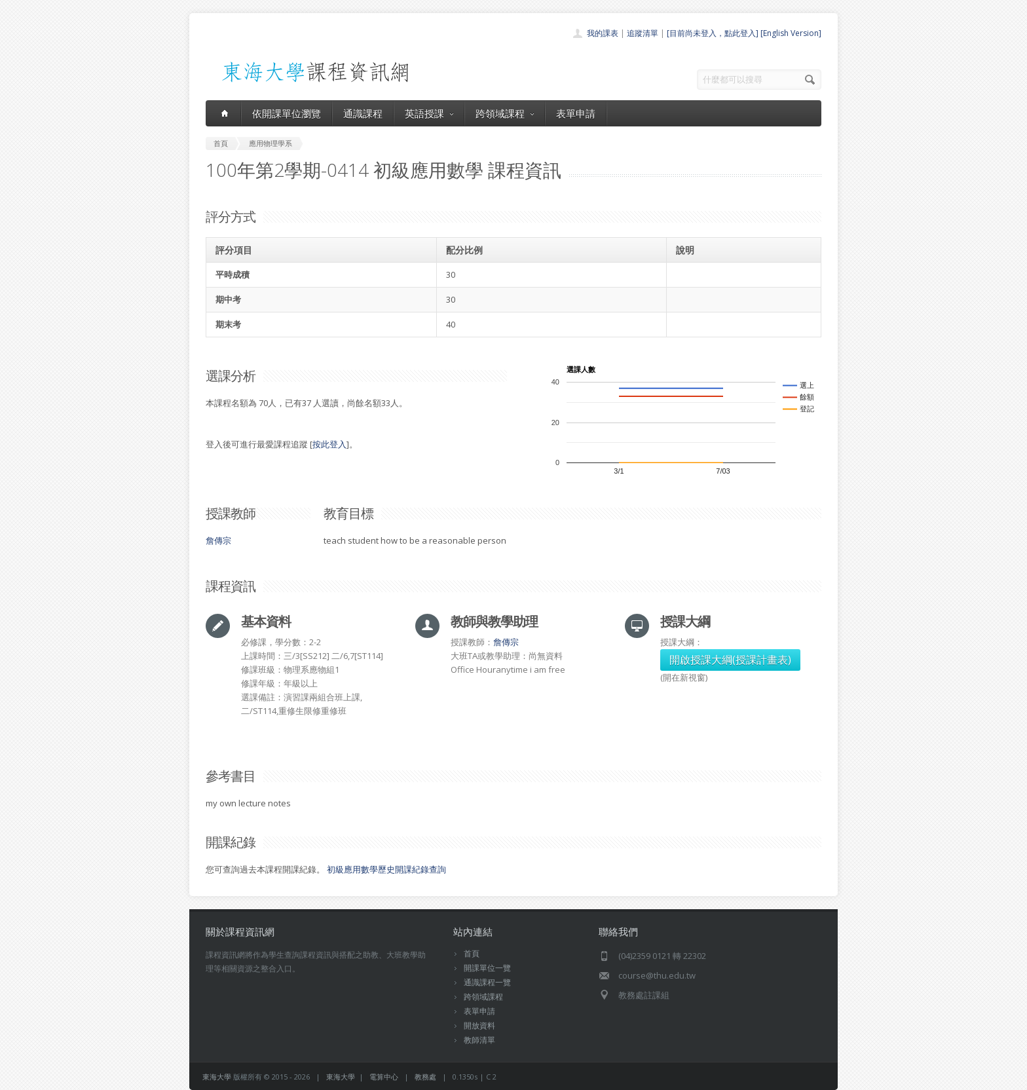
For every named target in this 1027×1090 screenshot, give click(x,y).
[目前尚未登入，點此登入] (712, 33)
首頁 (471, 953)
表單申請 (575, 113)
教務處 (425, 1076)
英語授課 (429, 113)
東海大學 (216, 1076)
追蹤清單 (642, 33)
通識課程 (363, 113)
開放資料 (479, 1025)
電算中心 (383, 1076)
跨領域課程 (505, 113)
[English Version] (790, 33)
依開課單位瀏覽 (286, 113)
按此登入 (329, 444)
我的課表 (602, 33)
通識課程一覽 (487, 982)
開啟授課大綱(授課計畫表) (730, 659)
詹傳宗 (218, 540)
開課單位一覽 (487, 967)
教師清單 (479, 1039)
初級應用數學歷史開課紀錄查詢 (386, 869)
